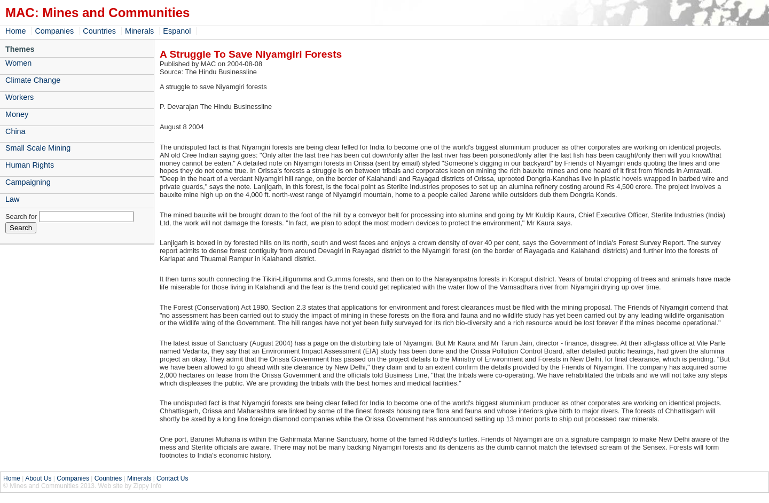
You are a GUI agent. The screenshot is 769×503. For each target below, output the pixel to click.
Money (16, 114)
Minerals (139, 31)
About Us (38, 478)
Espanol (177, 31)
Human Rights (29, 165)
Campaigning (28, 182)
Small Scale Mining (37, 148)
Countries (99, 31)
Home (15, 31)
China (15, 131)
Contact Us (172, 478)
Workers (19, 97)
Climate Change (32, 80)
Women (18, 63)
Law (12, 199)
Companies (54, 31)
